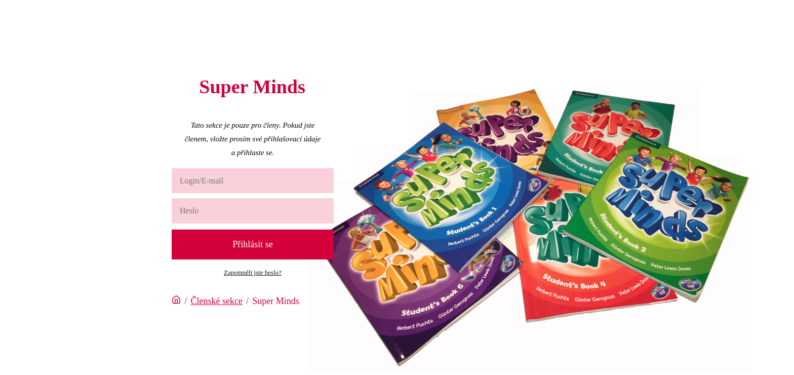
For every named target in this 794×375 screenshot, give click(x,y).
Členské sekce (216, 301)
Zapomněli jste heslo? (253, 272)
